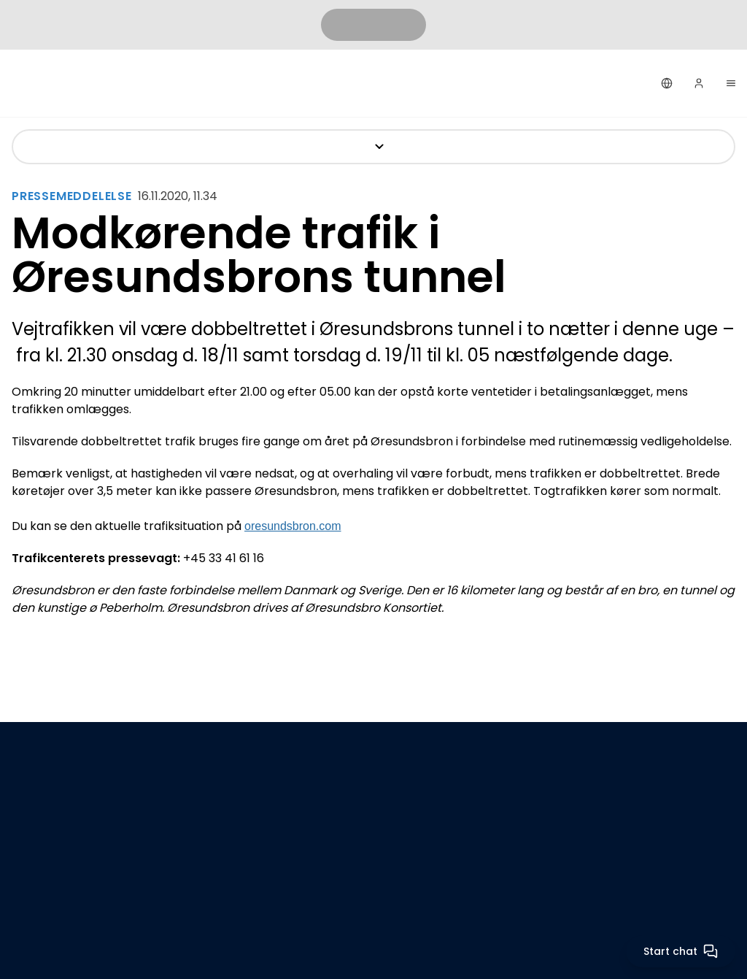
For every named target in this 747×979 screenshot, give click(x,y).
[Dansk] (667, 83)
